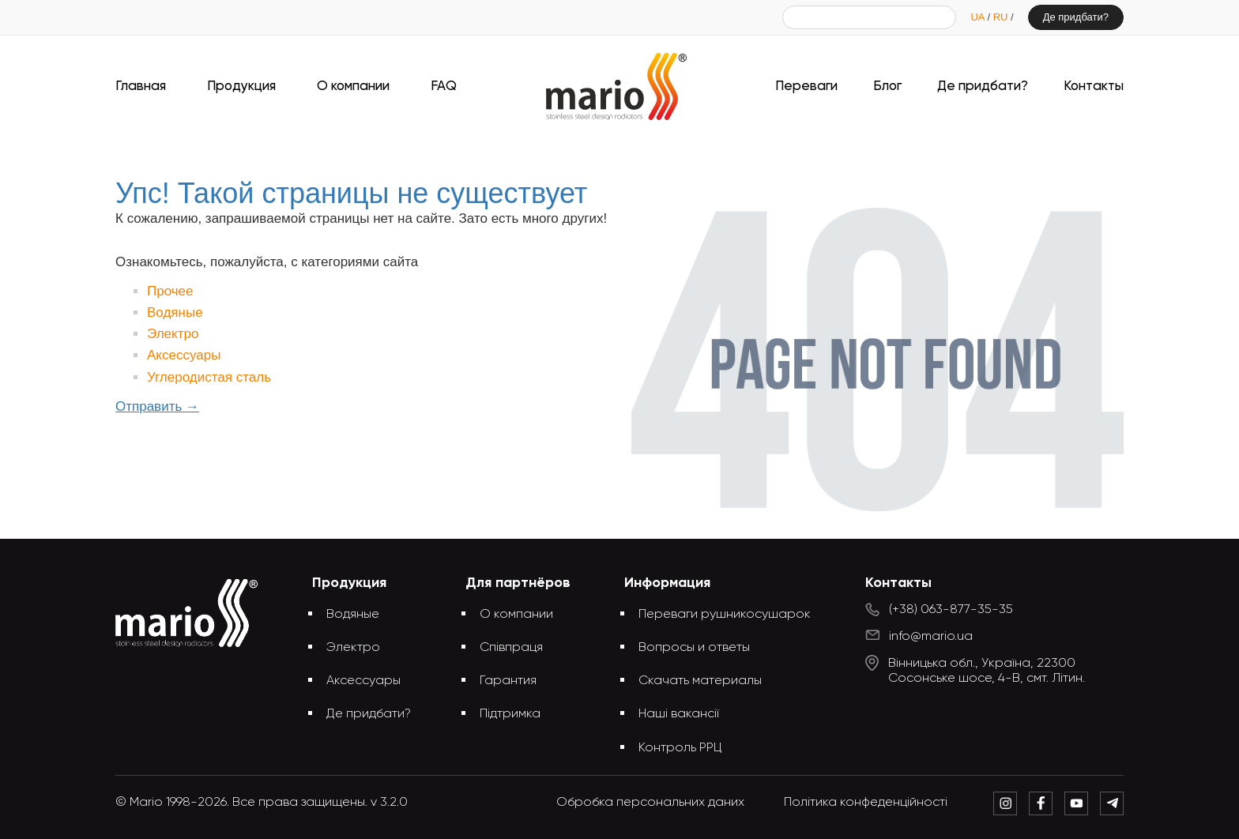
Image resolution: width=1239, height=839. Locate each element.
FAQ (444, 86)
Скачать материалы (700, 681)
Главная (140, 86)
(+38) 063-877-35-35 (951, 610)
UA (978, 17)
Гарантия (508, 681)
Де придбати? (1076, 17)
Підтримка (510, 714)
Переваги (806, 86)
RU (1002, 17)
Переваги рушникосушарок (724, 614)
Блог (887, 86)
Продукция (241, 86)
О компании (353, 86)
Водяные (175, 312)
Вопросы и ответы (694, 647)
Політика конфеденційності (865, 802)
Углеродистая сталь (209, 377)
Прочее (170, 291)
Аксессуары (183, 355)
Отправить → (157, 406)
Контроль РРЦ (680, 748)
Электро (172, 333)
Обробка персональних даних (650, 802)
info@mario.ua (931, 636)
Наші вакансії (678, 714)
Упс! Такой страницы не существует (644, 148)
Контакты (1094, 86)
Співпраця (511, 647)
